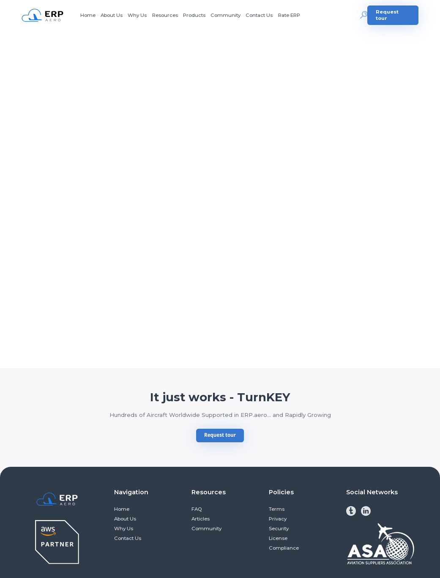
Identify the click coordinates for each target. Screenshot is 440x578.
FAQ (196, 509)
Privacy (278, 519)
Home (88, 15)
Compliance (284, 548)
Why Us (137, 15)
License (278, 538)
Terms (276, 509)
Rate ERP (289, 15)
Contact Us (259, 15)
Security (279, 528)
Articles (200, 519)
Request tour (387, 15)
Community (225, 15)
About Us (112, 15)
